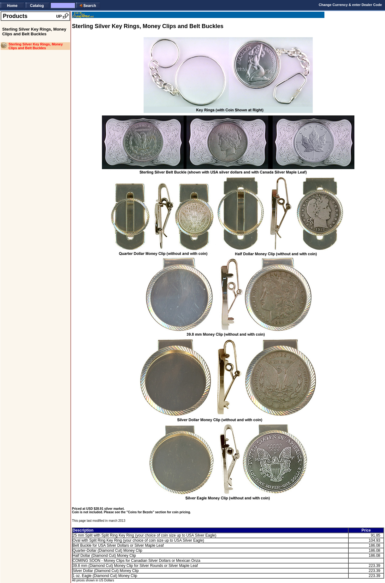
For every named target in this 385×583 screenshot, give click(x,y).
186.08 (374, 545)
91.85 (375, 535)
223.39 (374, 565)
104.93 (374, 540)
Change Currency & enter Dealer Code (350, 5)
